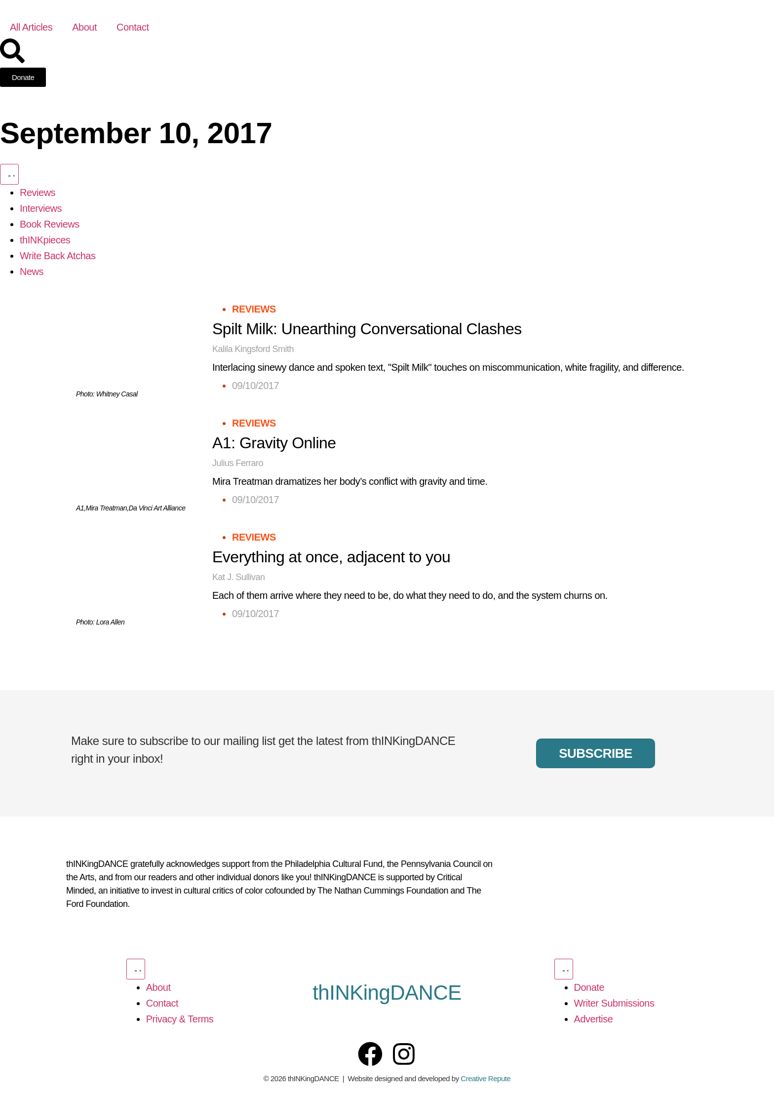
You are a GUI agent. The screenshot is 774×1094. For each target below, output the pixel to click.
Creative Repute (485, 1078)
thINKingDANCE (387, 992)
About (84, 27)
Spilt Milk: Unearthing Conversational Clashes (367, 329)
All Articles (31, 27)
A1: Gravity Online (274, 443)
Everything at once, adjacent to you (331, 557)
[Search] (12, 51)
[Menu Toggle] (9, 174)
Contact (132, 27)
